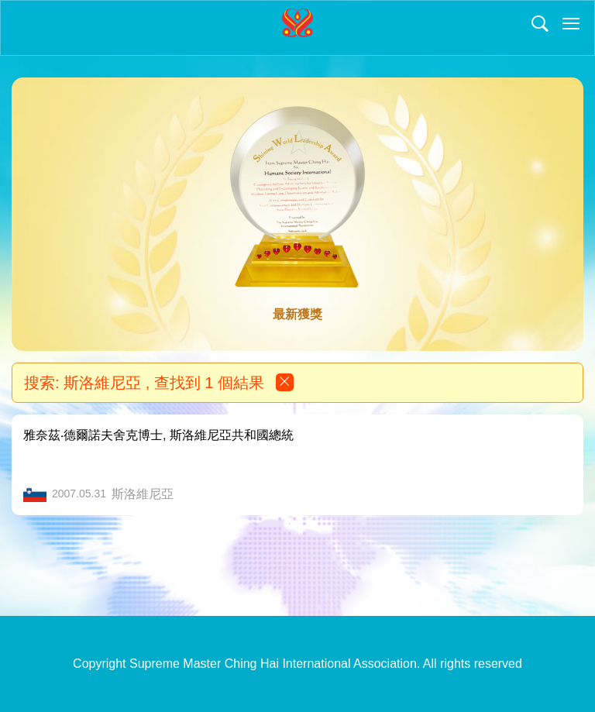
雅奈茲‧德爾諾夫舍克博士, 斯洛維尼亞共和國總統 (158, 435)
